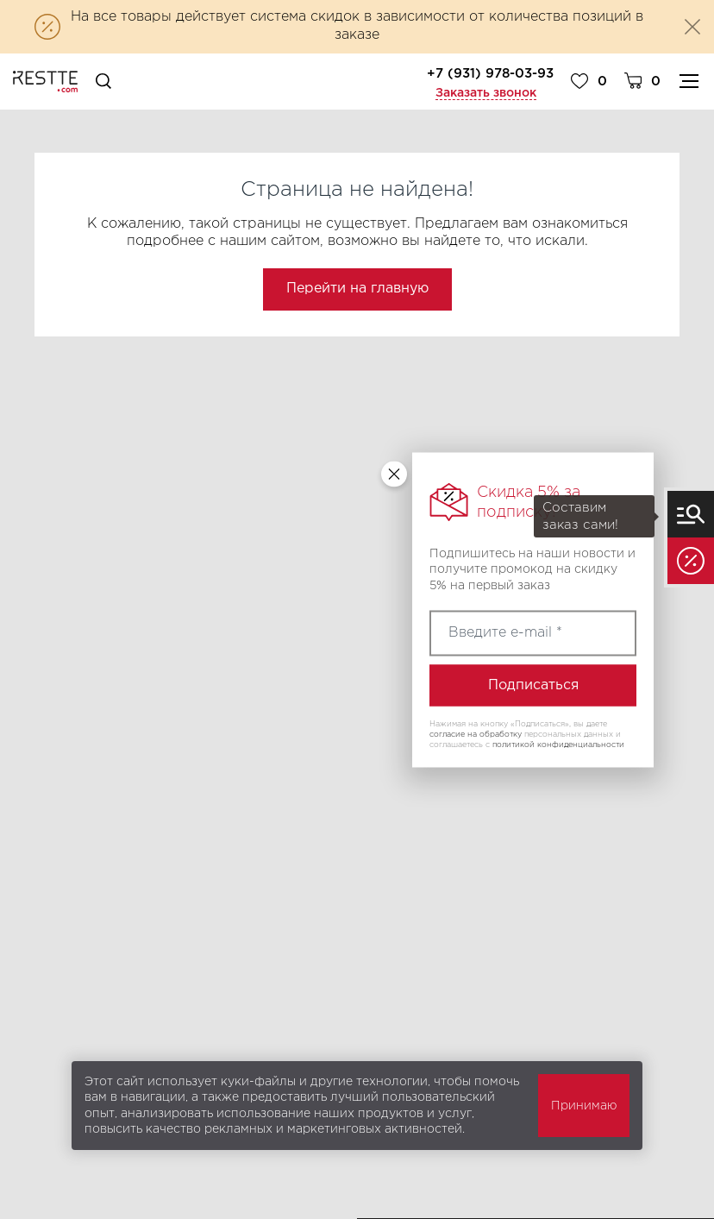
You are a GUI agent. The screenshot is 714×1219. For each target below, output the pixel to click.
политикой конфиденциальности (558, 743)
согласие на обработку (475, 734)
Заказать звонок (485, 93)
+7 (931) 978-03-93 (490, 73)
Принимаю (584, 1106)
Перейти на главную (357, 288)
